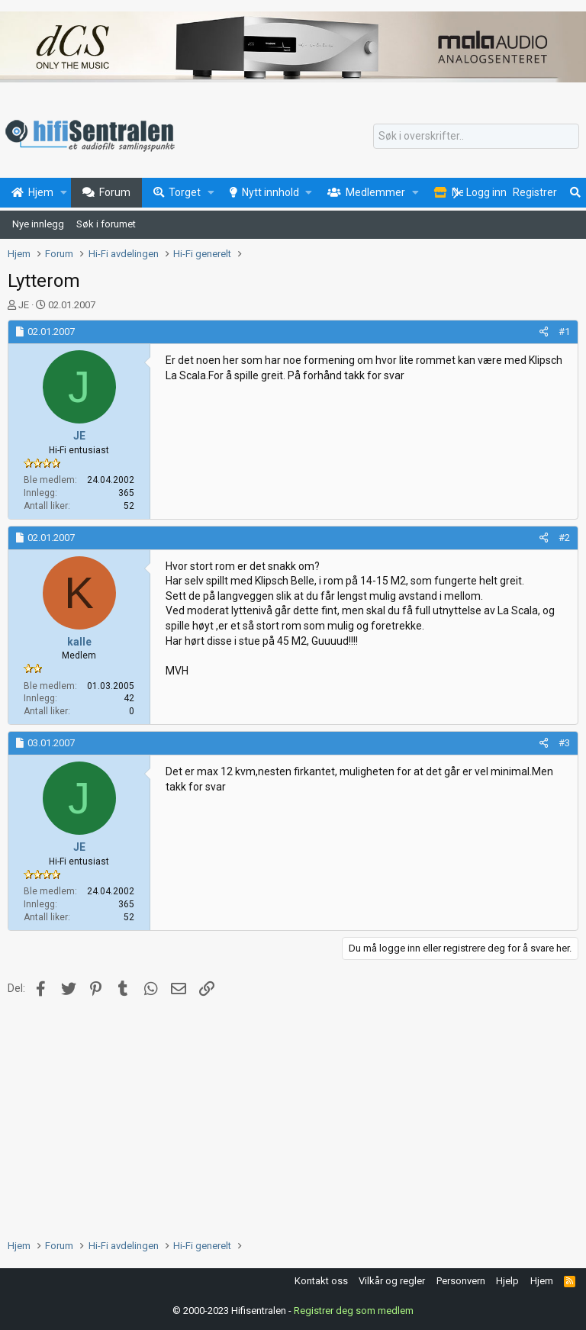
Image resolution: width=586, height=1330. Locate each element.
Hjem (541, 1281)
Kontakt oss (321, 1281)
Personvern (460, 1281)
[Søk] (476, 137)
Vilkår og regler (392, 1281)
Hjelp (507, 1281)
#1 (564, 331)
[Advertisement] (293, 1116)
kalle (79, 642)
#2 (564, 537)
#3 (564, 743)
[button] (63, 193)
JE (23, 305)
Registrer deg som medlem (354, 1310)
